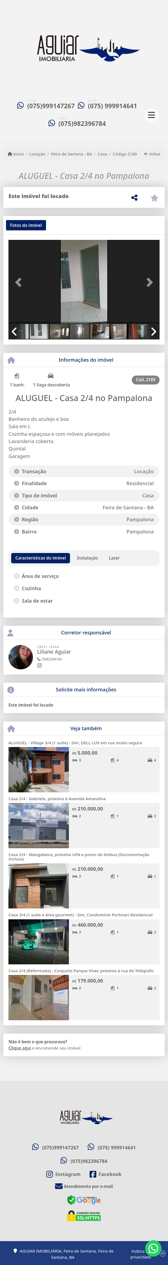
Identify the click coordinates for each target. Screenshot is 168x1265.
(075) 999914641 (112, 106)
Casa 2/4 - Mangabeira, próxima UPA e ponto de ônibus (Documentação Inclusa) (78, 857)
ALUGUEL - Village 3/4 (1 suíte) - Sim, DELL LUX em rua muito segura (75, 742)
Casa (102, 154)
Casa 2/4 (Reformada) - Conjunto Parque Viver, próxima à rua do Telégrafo (81, 970)
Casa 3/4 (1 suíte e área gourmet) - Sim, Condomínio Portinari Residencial (80, 914)
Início (16, 154)
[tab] (26, 225)
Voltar (152, 154)
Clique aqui (19, 1048)
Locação (37, 154)
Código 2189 (125, 154)
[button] (19, 282)
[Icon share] (63, 1174)
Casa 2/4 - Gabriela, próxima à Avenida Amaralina (57, 798)
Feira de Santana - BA (71, 154)
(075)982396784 (82, 123)
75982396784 (49, 659)
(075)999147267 (51, 106)
